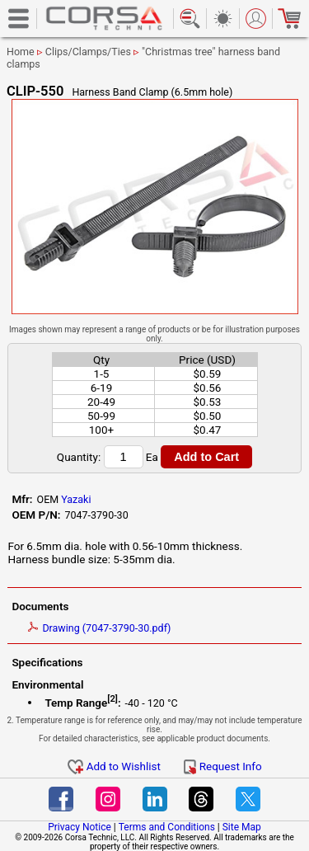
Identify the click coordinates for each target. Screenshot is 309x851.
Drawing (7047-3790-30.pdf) (99, 628)
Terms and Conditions (167, 827)
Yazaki (76, 499)
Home (21, 51)
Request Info (222, 766)
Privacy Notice (79, 827)
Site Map (241, 827)
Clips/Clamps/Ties (88, 51)
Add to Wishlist (114, 766)
